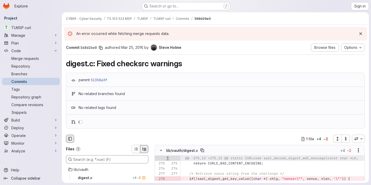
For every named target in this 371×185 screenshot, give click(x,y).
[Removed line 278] (160, 179)
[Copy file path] (202, 150)
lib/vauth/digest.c (182, 150)
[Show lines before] (167, 158)
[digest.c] (107, 178)
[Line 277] (160, 174)
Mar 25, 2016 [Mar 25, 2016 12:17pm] (132, 47)
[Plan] (31, 43)
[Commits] (31, 81)
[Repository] (31, 66)
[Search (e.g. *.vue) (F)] (107, 159)
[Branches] (31, 73)
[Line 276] (160, 168)
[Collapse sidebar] (31, 178)
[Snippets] (31, 112)
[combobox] (358, 139)
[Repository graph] (31, 96)
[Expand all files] (337, 139)
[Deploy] (31, 127)
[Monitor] (31, 143)
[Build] (31, 120)
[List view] (136, 149)
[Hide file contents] (161, 150)
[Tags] (31, 89)
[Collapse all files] (346, 139)
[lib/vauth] (107, 169)
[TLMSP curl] (31, 27)
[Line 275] (160, 163)
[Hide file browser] (70, 139)
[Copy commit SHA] (101, 48)
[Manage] (31, 35)
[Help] (31, 170)
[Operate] (31, 135)
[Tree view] (144, 149)
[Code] (31, 50)
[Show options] (358, 150)
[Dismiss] (361, 34)
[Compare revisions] (31, 104)
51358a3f (99, 80)
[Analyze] (31, 150)
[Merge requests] (31, 58)
